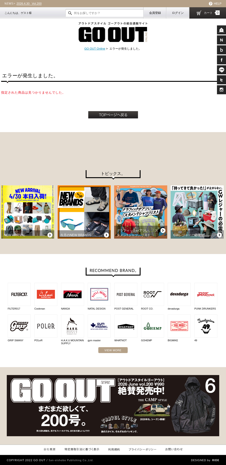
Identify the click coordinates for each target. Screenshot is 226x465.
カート (212, 12)
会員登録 (155, 13)
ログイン (178, 13)
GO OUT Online (94, 48)
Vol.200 (29, 3)
